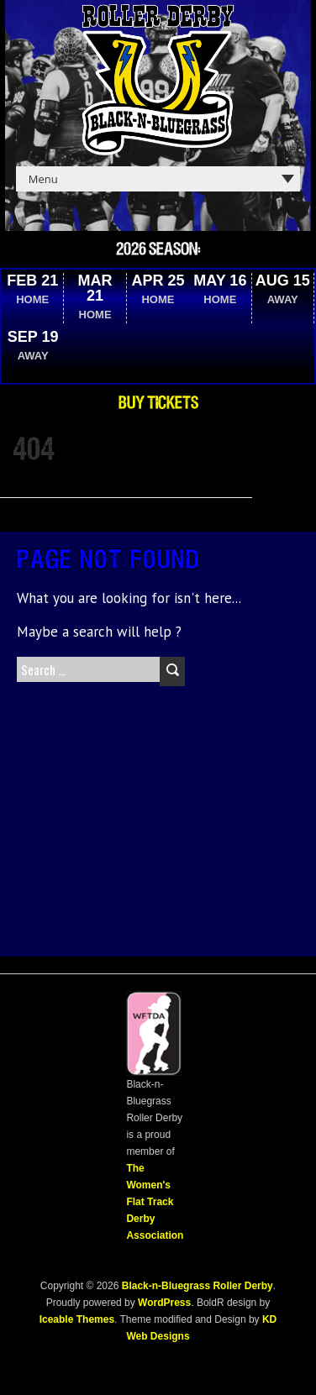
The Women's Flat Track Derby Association (154, 1201)
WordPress (163, 1302)
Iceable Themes (77, 1319)
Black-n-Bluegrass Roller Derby (197, 1286)
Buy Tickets (158, 403)
